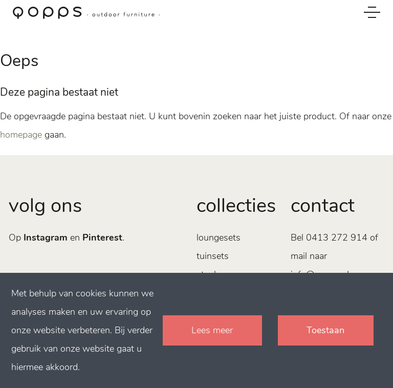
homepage (21, 134)
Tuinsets (212, 256)
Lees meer (212, 330)
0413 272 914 (336, 237)
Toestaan (325, 330)
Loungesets (218, 237)
